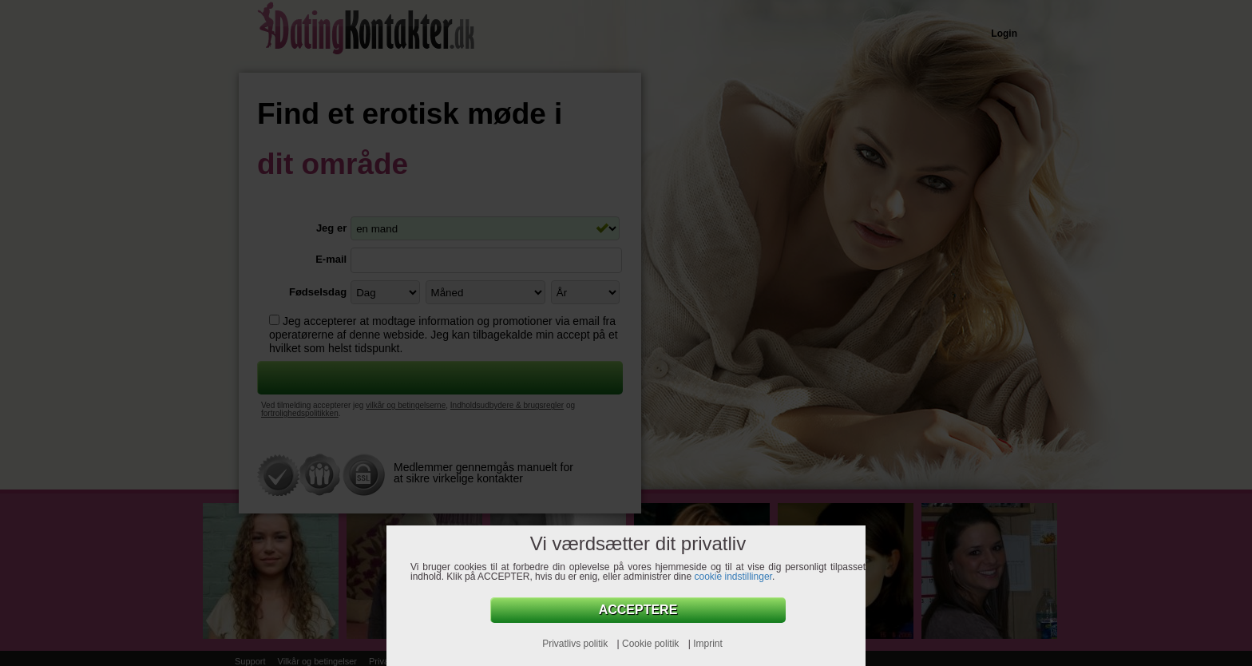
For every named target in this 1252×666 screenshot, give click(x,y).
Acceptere (638, 609)
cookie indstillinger (733, 576)
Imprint (708, 643)
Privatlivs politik (576, 643)
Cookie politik (652, 643)
